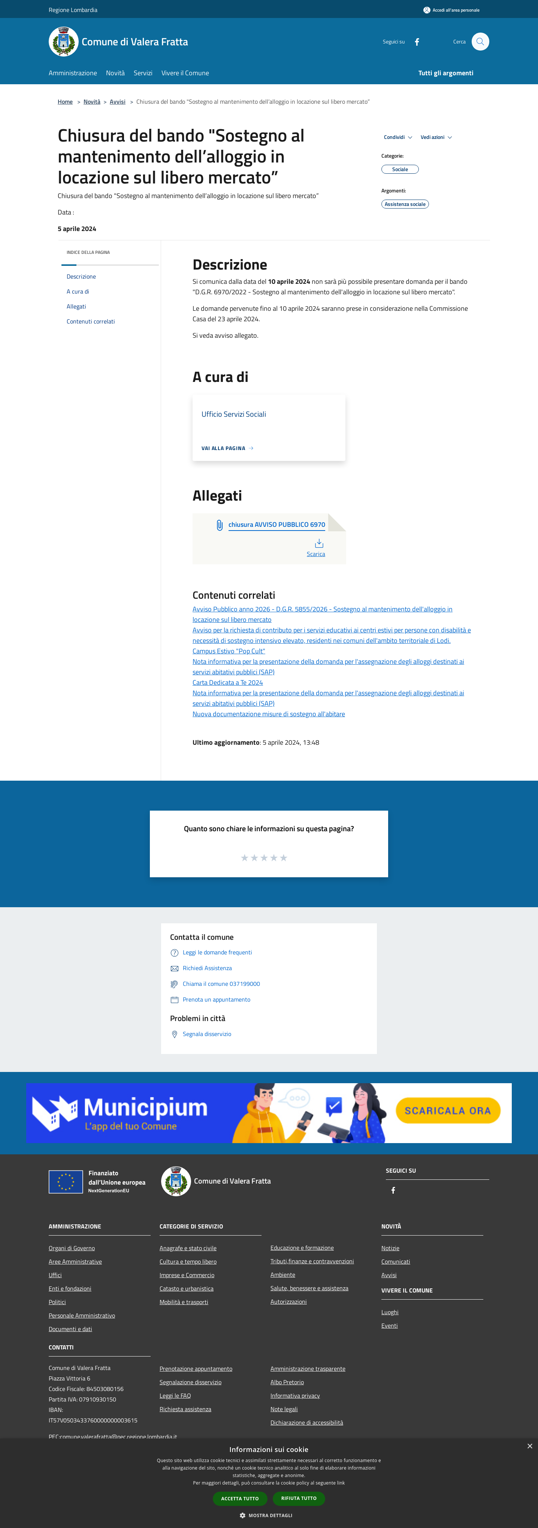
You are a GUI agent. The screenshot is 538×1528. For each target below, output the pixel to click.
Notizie (390, 1247)
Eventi (389, 1325)
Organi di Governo (72, 1247)
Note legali (284, 1408)
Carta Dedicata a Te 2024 (228, 682)
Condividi (399, 137)
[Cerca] (480, 42)
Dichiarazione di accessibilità (306, 1422)
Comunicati (395, 1261)
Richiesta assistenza (185, 1408)
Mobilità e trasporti (184, 1301)
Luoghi (390, 1311)
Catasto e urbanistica (187, 1288)
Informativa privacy (295, 1395)
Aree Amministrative (75, 1261)
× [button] (529, 1446)
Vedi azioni (437, 137)
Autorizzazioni (288, 1301)
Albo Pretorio (287, 1381)
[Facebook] (413, 41)
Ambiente (282, 1274)
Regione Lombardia (73, 9)
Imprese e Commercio (187, 1274)
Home (65, 101)
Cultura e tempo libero (188, 1261)
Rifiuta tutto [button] (299, 1498)
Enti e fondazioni (70, 1288)
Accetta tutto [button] (240, 1498)
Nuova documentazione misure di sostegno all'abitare (269, 714)
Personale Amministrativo (82, 1315)
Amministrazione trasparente (307, 1368)
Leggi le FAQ (175, 1395)
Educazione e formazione (302, 1247)
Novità (92, 101)
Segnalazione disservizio (190, 1381)
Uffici (55, 1274)
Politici (57, 1301)
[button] (269, 1515)
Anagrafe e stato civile (188, 1247)
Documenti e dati (70, 1328)
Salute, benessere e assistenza (309, 1288)
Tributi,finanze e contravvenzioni (312, 1261)
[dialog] (269, 1483)
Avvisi (118, 101)
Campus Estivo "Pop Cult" (229, 651)
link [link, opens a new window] (341, 1483)
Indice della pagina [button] (88, 252)
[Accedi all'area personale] (451, 10)
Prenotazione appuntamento (196, 1368)
